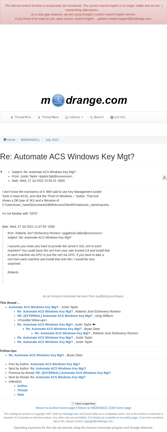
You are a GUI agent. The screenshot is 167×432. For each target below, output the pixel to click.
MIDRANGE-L (30, 139)
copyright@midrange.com (98, 421)
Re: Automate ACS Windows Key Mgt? (45, 311)
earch (97, 117)
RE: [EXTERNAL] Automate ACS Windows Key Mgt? (55, 316)
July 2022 (51, 139)
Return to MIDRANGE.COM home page (104, 408)
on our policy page (127, 417)
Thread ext (48, 117)
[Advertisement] (83, 59)
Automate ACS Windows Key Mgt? (34, 307)
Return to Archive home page (55, 408)
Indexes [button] (74, 117)
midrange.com (70, 413)
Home (9, 139)
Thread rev (20, 117)
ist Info (117, 117)
